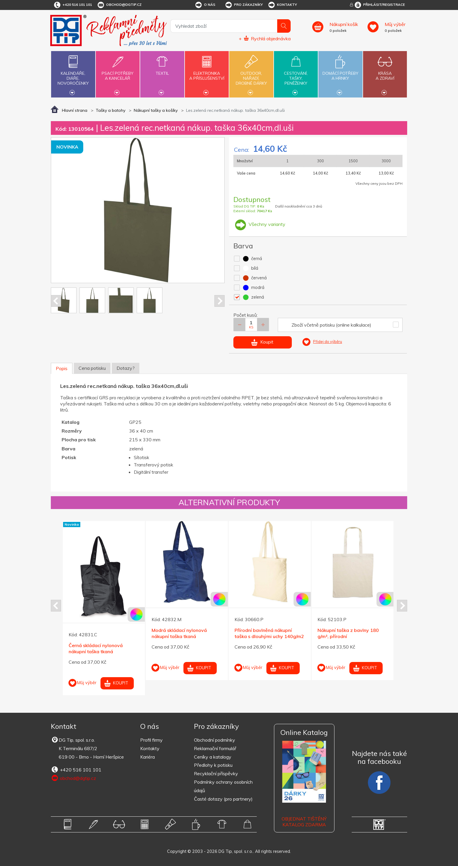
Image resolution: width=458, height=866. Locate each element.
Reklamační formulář (215, 748)
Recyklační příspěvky (216, 773)
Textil (162, 70)
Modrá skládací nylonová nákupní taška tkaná (179, 633)
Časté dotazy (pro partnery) (223, 799)
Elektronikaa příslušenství (207, 72)
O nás (205, 5)
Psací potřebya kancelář (118, 72)
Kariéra (147, 757)
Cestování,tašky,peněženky (296, 73)
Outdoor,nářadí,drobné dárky (251, 73)
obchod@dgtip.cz (119, 5)
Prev (56, 301)
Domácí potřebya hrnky (340, 72)
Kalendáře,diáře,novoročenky (73, 73)
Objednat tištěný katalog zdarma (304, 822)
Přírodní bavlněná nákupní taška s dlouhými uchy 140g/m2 (269, 633)
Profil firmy (151, 740)
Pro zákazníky (244, 5)
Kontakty (282, 5)
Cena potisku (92, 368)
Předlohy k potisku (213, 765)
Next (219, 301)
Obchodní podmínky (214, 740)
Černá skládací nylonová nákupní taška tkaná (96, 648)
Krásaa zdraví (385, 72)
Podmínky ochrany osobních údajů (223, 786)
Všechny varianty (259, 224)
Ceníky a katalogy (212, 757)
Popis (61, 368)
